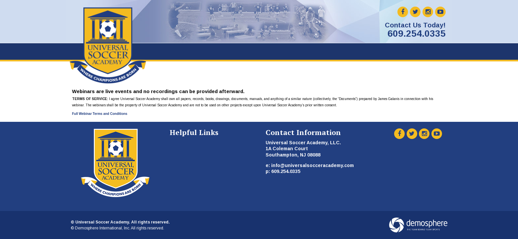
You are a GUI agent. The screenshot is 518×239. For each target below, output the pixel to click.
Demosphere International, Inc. (102, 228)
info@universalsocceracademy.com (312, 165)
